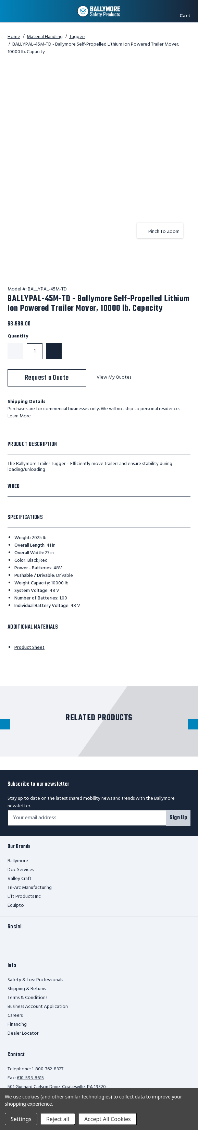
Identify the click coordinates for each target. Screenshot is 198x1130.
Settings (21, 1119)
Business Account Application (38, 1007)
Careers (15, 1016)
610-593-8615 (30, 1078)
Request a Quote (47, 377)
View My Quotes (114, 378)
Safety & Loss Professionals (35, 980)
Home (14, 37)
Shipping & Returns (27, 989)
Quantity (18, 336)
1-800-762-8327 (47, 1069)
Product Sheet (29, 648)
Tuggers (77, 37)
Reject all (57, 1119)
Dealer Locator (23, 1033)
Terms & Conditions (27, 998)
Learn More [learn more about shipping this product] (19, 416)
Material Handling (45, 37)
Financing (17, 1024)
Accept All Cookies (107, 1119)
